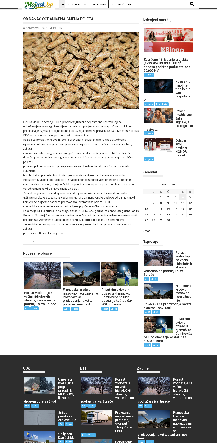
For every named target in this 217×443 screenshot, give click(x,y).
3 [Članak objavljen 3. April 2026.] (175, 175)
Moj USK (56, 27)
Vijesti (39, 240)
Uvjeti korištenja (121, 4)
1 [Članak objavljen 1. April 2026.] (161, 175)
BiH (62, 4)
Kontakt (102, 4)
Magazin (80, 4)
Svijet (69, 4)
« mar (146, 209)
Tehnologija (161, 96)
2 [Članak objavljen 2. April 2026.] (168, 175)
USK (27, 365)
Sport (91, 4)
